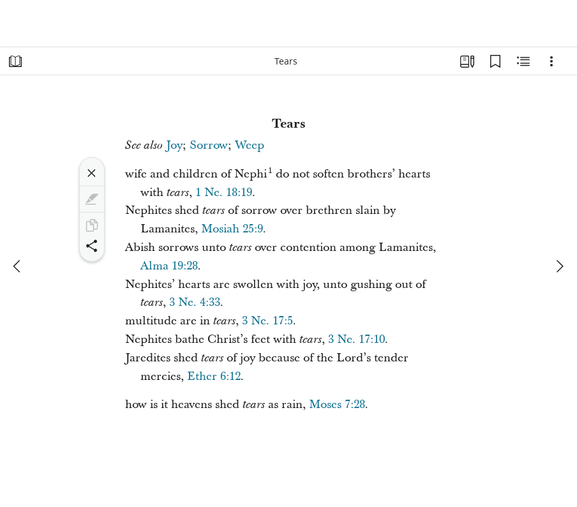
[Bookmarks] (495, 61)
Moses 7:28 (337, 404)
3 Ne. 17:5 (267, 321)
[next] (559, 266)
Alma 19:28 (169, 266)
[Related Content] (523, 61)
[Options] (551, 61)
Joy (174, 145)
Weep (249, 145)
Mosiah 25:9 (232, 229)
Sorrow (209, 145)
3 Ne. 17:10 (356, 339)
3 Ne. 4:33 (194, 302)
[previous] (18, 266)
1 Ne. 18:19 (223, 193)
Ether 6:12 (214, 376)
